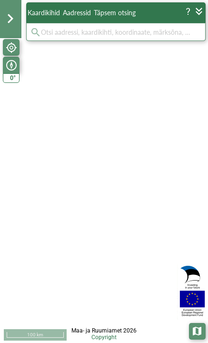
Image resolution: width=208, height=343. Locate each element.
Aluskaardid (198, 330)
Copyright (104, 337)
